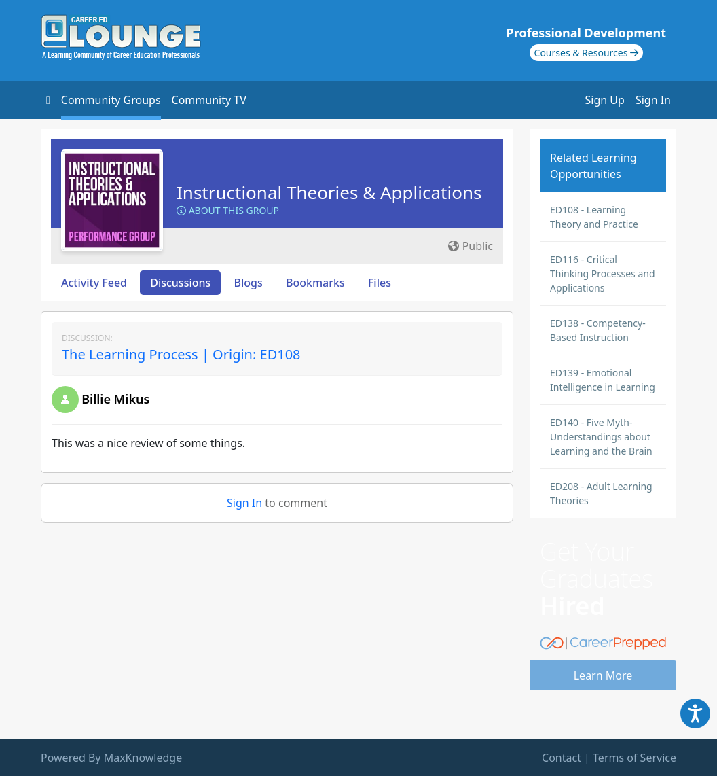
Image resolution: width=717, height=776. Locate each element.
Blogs (248, 282)
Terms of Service (634, 757)
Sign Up (605, 99)
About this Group (228, 210)
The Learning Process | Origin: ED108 (181, 354)
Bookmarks (315, 282)
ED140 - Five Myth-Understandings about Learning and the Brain (601, 436)
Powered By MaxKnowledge (111, 757)
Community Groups (111, 99)
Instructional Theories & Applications (329, 192)
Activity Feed (94, 282)
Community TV (209, 99)
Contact (561, 757)
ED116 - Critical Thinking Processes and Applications (602, 273)
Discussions (180, 282)
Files (379, 282)
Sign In (653, 99)
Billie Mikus (115, 399)
